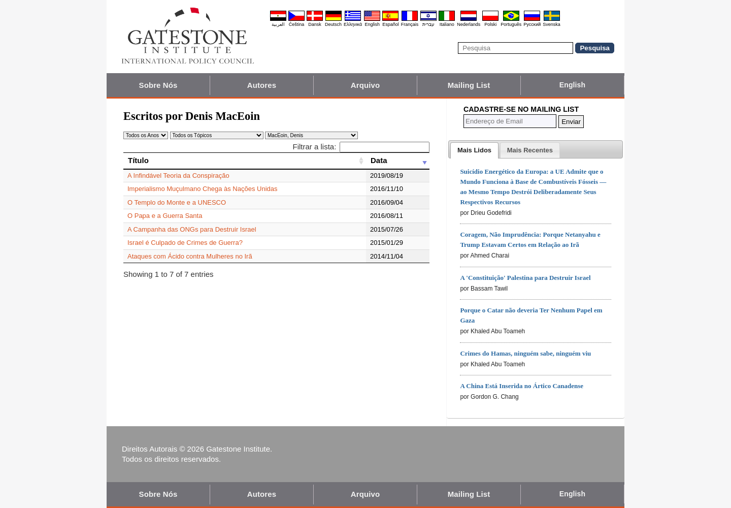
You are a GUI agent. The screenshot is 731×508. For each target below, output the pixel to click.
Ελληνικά (353, 24)
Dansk (314, 24)
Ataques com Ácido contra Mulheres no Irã (189, 256)
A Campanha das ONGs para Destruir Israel (191, 229)
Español (390, 24)
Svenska (551, 24)
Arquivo (365, 85)
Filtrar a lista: (360, 146)
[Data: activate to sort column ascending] (397, 160)
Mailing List (469, 85)
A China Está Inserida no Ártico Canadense (521, 386)
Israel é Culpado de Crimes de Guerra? (185, 242)
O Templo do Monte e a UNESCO (176, 202)
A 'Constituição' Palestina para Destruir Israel (525, 277)
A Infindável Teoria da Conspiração (178, 175)
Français (410, 24)
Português (511, 24)
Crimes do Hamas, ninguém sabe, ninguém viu (525, 353)
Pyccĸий (532, 24)
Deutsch (333, 24)
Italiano (447, 24)
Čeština (297, 24)
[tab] (474, 150)
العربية (278, 24)
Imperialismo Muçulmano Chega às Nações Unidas (202, 189)
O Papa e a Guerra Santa (164, 215)
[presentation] (474, 150)
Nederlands (468, 24)
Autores (261, 85)
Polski (490, 24)
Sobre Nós (158, 85)
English (372, 24)
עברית (428, 24)
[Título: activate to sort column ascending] (244, 160)
